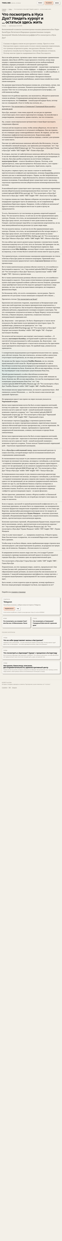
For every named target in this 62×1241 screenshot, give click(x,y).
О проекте (4, 687)
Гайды (10, 9)
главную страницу (18, 592)
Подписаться (9, 608)
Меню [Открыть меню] (57, 3)
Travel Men (49, 173)
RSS (18, 608)
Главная (4, 9)
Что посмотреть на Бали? (27, 299)
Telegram (49, 3)
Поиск (40, 3)
